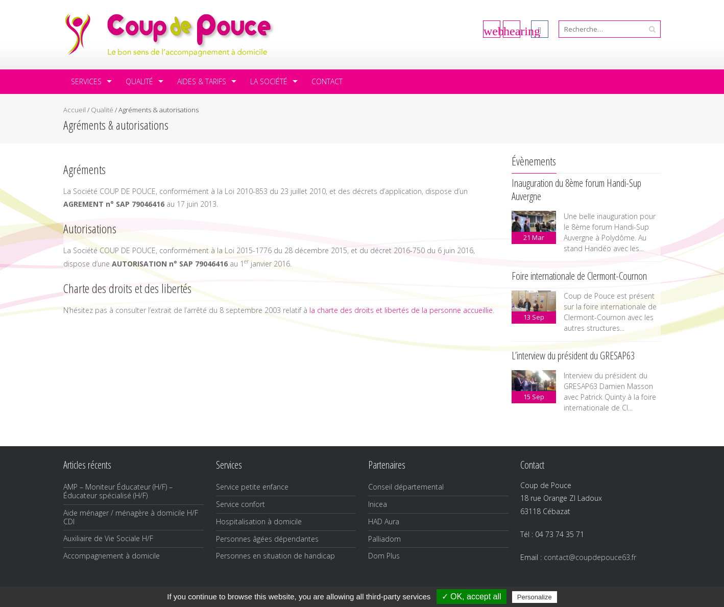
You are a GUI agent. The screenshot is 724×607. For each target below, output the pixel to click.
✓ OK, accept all (471, 596)
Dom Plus (384, 556)
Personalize (534, 597)
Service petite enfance (252, 487)
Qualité (139, 81)
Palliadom (384, 539)
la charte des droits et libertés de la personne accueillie (401, 310)
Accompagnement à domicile (111, 556)
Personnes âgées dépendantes (267, 539)
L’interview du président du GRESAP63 (573, 355)
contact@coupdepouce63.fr (590, 557)
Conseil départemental (406, 487)
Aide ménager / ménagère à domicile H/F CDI (130, 517)
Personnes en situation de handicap (275, 556)
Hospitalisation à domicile (259, 521)
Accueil (74, 109)
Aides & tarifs (201, 81)
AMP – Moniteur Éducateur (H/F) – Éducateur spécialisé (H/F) (118, 491)
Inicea (377, 504)
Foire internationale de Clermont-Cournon (579, 276)
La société (268, 81)
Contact (327, 81)
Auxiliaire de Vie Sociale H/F (108, 538)
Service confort (240, 504)
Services (86, 81)
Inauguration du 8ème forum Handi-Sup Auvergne (576, 189)
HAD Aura (383, 521)
